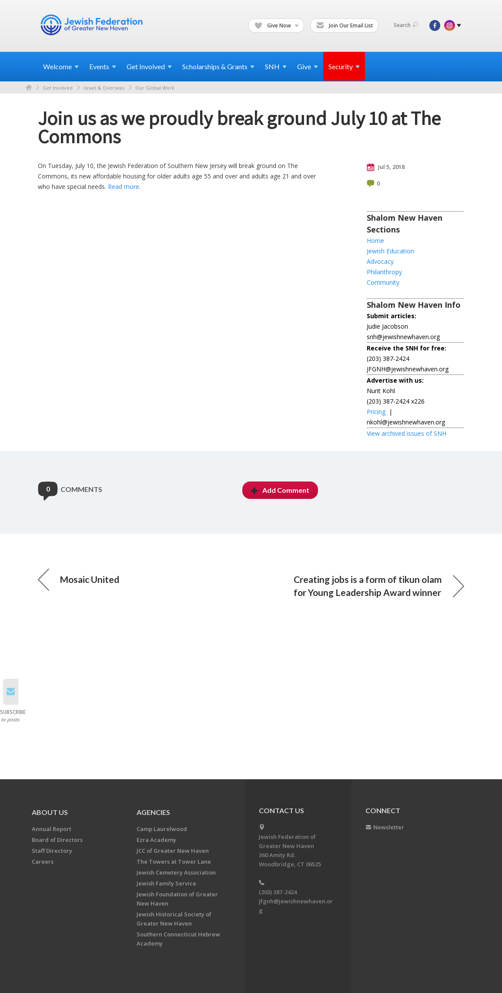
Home (29, 88)
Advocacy (380, 261)
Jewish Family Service (166, 883)
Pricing (376, 411)
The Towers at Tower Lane (174, 861)
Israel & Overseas (104, 87)
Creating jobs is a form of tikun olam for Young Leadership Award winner (379, 586)
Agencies (153, 812)
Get (149, 66)
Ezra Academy (156, 840)
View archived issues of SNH (406, 433)
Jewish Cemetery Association (176, 872)
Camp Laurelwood (162, 829)
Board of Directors (57, 840)
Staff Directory (52, 851)
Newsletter (388, 827)
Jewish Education (390, 251)
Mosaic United (78, 579)
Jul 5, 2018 (386, 167)
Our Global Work (154, 87)
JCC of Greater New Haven (173, 851)
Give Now (276, 26)
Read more (123, 186)
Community (383, 282)
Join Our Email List (344, 26)
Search (406, 25)
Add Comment (280, 490)
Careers (43, 861)
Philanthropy (384, 272)
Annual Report (51, 829)
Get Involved (58, 87)
